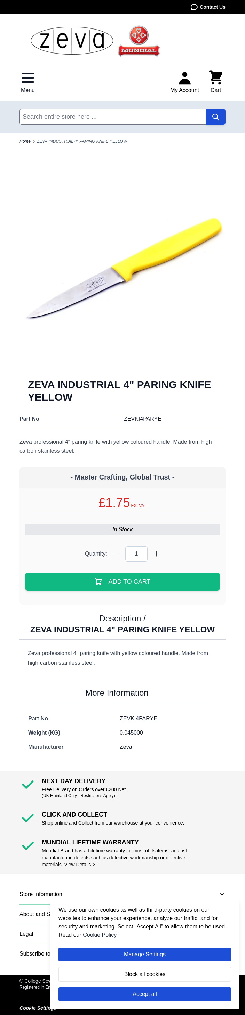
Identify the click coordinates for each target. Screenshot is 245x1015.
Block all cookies (144, 974)
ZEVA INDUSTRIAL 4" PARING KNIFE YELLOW (82, 141)
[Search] (216, 117)
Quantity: (96, 554)
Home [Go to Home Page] (25, 141)
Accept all (145, 994)
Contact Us (208, 7)
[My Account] (184, 82)
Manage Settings (145, 954)
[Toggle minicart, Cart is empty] (216, 82)
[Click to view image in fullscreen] (122, 267)
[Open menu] (27, 82)
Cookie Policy (99, 935)
